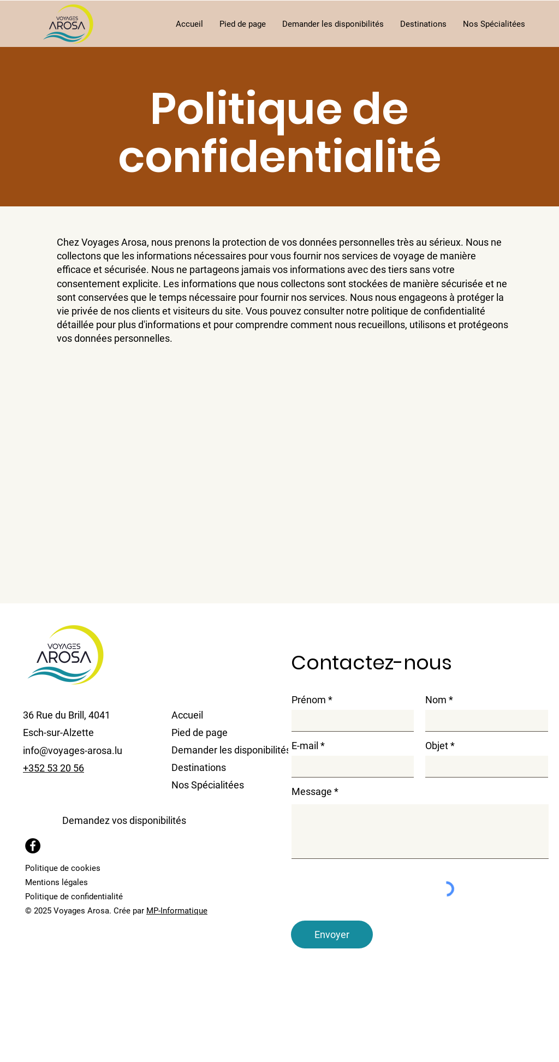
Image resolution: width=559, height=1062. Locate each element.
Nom (436, 700)
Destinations (198, 767)
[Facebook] (32, 845)
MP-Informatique (176, 911)
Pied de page (199, 732)
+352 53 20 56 (53, 768)
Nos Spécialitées (207, 785)
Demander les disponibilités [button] (222, 750)
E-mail (305, 746)
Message (312, 792)
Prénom (309, 700)
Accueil (187, 715)
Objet (436, 746)
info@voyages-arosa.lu (72, 750)
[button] (333, 24)
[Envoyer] (332, 934)
